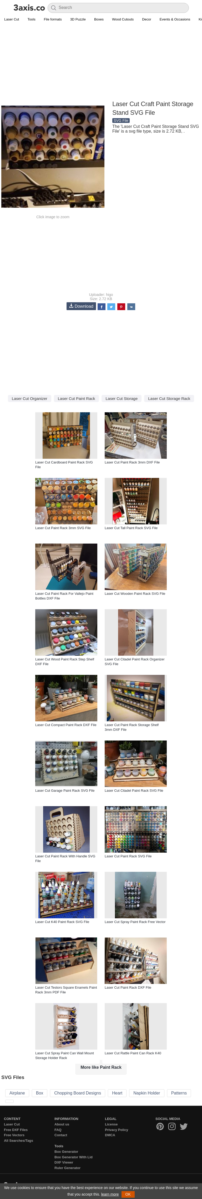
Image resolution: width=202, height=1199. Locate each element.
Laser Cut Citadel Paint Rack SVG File (134, 791)
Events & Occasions (175, 19)
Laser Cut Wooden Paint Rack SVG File (135, 594)
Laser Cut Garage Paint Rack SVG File (64, 791)
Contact (60, 1135)
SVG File (121, 120)
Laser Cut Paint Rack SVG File (128, 856)
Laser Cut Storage (121, 398)
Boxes (99, 19)
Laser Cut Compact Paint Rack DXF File (66, 725)
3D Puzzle (78, 19)
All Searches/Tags (18, 1141)
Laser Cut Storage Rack (169, 398)
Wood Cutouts (123, 19)
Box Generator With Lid (73, 1157)
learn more (110, 1194)
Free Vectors (14, 1135)
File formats (53, 19)
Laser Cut (11, 19)
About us (61, 1124)
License (111, 1124)
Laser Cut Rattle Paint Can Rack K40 (133, 1053)
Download (81, 306)
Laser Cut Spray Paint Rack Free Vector (135, 922)
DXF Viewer (63, 1162)
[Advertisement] (101, 62)
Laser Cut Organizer (29, 398)
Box (39, 1093)
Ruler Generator (67, 1168)
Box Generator (66, 1152)
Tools (31, 19)
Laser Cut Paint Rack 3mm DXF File (132, 462)
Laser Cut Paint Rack (76, 398)
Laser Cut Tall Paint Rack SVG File (131, 528)
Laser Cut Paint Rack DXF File (128, 987)
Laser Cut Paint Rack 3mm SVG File (63, 528)
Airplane (17, 1093)
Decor (146, 19)
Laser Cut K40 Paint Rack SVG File (62, 922)
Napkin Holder (146, 1093)
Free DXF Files (16, 1130)
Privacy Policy (116, 1130)
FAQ (58, 1130)
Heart (117, 1093)
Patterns (179, 1093)
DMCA (110, 1135)
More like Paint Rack (101, 1067)
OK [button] (128, 1194)
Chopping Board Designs (77, 1093)
